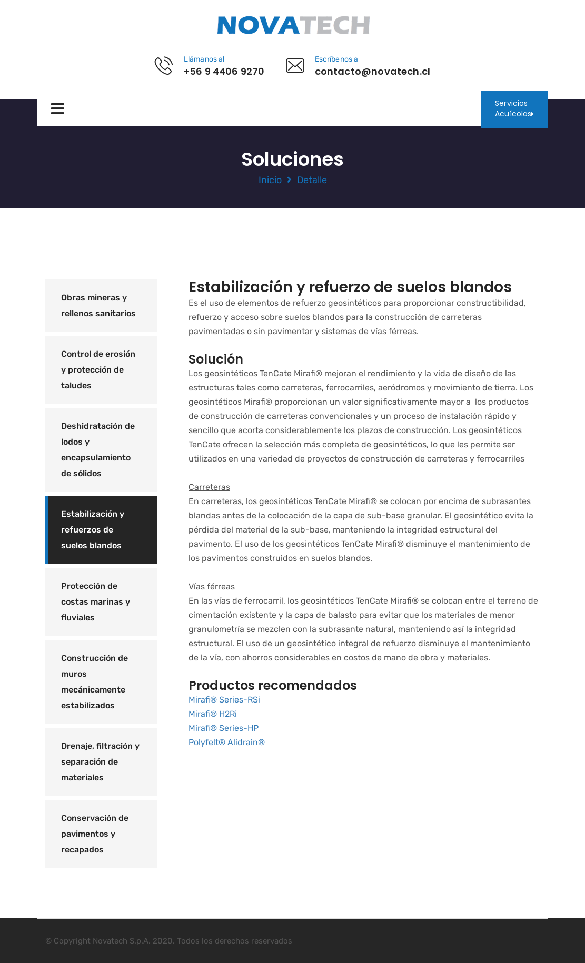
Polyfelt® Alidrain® (227, 742)
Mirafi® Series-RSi (224, 700)
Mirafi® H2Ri (213, 714)
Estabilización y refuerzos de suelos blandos (92, 529)
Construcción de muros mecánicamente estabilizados (94, 681)
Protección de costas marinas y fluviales (95, 602)
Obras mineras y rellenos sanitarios (98, 305)
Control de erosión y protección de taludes (98, 369)
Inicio (270, 180)
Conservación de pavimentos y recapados (94, 834)
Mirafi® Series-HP (224, 728)
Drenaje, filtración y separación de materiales (100, 762)
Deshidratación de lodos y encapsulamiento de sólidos (98, 449)
